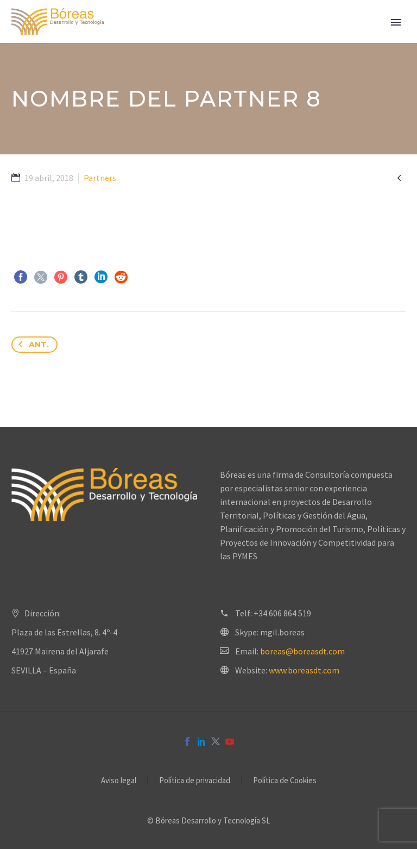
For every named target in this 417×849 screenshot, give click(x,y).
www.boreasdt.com (304, 670)
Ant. (31, 345)
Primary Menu (396, 22)
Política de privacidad (194, 781)
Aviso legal (118, 781)
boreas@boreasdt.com (302, 651)
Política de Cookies (285, 781)
